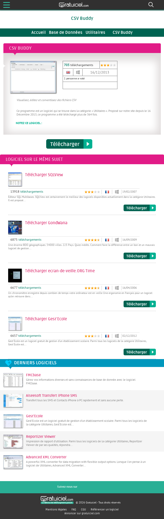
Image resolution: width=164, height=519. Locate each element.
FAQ (73, 509)
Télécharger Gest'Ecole (140, 352)
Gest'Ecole (34, 416)
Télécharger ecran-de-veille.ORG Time (140, 304)
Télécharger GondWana (140, 256)
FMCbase (33, 375)
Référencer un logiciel (105, 509)
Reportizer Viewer (40, 437)
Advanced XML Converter (46, 457)
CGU (83, 509)
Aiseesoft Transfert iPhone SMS (51, 396)
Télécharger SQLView (140, 208)
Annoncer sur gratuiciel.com (82, 513)
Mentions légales (56, 509)
